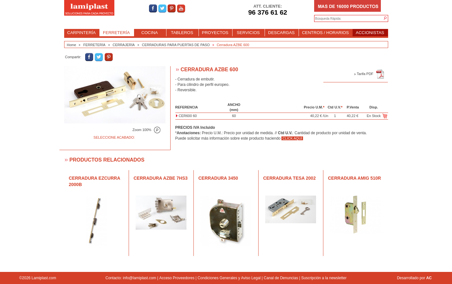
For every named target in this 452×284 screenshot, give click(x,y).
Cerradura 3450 (218, 178)
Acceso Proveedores (176, 278)
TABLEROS (182, 32)
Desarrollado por (414, 278)
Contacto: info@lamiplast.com (130, 278)
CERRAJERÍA (123, 45)
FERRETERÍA (116, 32)
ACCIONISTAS (370, 32)
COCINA (149, 32)
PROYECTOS (215, 32)
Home (71, 45)
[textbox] (344, 19)
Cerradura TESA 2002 (289, 178)
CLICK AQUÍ (292, 138)
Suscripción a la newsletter (324, 278)
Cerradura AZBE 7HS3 (161, 178)
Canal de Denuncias (281, 278)
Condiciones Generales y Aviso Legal (229, 278)
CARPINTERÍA (81, 32)
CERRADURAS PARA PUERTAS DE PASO (176, 45)
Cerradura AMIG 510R (354, 178)
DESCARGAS (281, 32)
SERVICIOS (248, 32)
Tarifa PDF (369, 74)
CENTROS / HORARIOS (325, 32)
